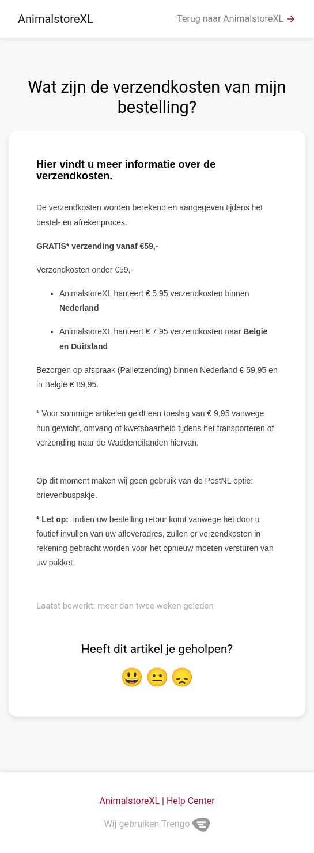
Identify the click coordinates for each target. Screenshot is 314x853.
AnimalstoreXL (55, 19)
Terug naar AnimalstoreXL (236, 19)
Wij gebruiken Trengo (157, 823)
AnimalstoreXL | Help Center (156, 800)
